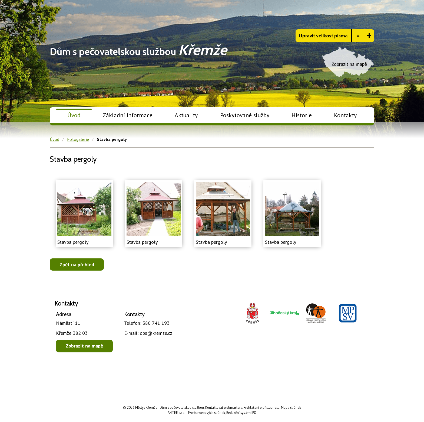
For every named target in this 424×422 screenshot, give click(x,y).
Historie (302, 115)
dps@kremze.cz (148, 333)
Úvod (74, 115)
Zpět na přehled (76, 264)
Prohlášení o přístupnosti (262, 407)
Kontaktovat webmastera (223, 407)
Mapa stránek (291, 407)
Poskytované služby (244, 115)
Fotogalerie (78, 139)
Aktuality (186, 115)
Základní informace (128, 115)
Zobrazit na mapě (84, 346)
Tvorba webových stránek (206, 412)
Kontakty (345, 115)
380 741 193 (147, 323)
